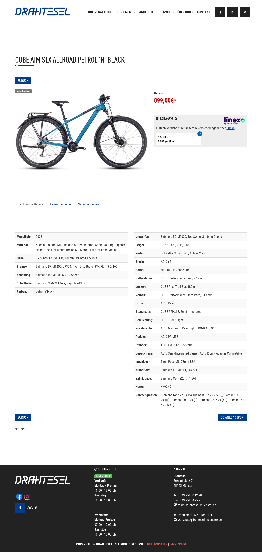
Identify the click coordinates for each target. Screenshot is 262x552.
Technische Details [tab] (30, 204)
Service (167, 12)
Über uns (185, 12)
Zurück (23, 81)
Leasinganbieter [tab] (60, 204)
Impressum (178, 544)
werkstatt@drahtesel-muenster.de (200, 520)
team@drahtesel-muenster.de (197, 505)
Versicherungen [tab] (88, 204)
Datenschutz (157, 544)
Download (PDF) (232, 417)
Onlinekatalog (99, 12)
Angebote (146, 12)
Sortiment (126, 12)
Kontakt (203, 12)
